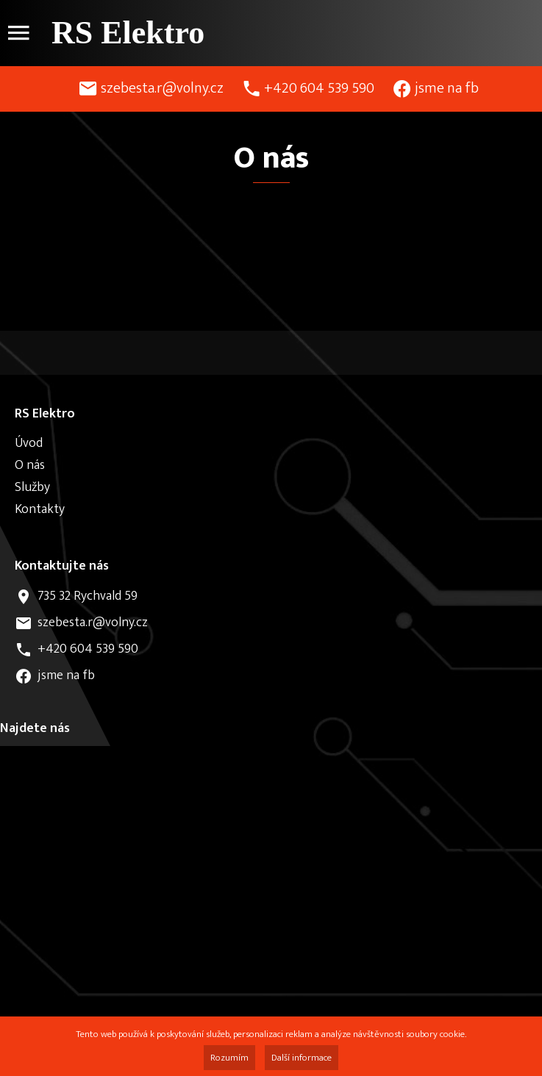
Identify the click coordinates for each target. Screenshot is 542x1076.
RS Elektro (127, 33)
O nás (30, 465)
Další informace (301, 1058)
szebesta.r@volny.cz (162, 88)
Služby (32, 487)
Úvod (29, 443)
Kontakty (40, 509)
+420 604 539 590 (319, 88)
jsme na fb (447, 88)
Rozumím (229, 1058)
